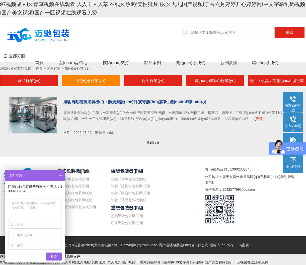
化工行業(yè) (153, 81)
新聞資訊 (228, 62)
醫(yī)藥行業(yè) (77, 68)
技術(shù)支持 (116, 62)
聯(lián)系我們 (265, 62)
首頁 (39, 62)
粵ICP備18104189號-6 (269, 245)
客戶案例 (152, 62)
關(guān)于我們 (190, 62)
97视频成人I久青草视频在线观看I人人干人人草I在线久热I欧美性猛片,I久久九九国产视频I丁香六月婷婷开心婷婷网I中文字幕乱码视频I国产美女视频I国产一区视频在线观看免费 (134, 262)
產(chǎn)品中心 (73, 62)
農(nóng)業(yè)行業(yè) (214, 81)
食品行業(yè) (29, 81)
